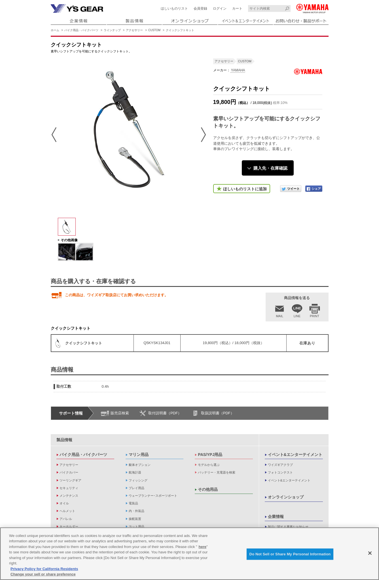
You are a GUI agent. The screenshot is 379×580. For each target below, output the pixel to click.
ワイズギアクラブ (280, 464)
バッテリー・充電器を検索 (216, 472)
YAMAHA (237, 70)
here (202, 547)
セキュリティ (69, 488)
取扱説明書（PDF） (217, 413)
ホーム (55, 30)
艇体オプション (140, 464)
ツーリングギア (70, 480)
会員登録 (200, 8)
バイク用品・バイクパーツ (81, 30)
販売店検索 (120, 413)
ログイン (219, 8)
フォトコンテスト (280, 472)
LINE (297, 316)
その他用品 (208, 489)
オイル (64, 503)
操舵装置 (135, 519)
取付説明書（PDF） (164, 413)
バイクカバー (69, 472)
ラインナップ (112, 30)
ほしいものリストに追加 (245, 189)
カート (237, 8)
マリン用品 (139, 454)
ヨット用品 (136, 526)
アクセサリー (134, 30)
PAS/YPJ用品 (210, 454)
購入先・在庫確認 (270, 168)
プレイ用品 (136, 488)
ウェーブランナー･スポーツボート (153, 495)
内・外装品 (136, 511)
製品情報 (64, 440)
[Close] (370, 553)
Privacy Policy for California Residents (44, 569)
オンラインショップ (286, 497)
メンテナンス (69, 495)
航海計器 (135, 472)
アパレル (66, 519)
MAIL (279, 316)
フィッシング (138, 480)
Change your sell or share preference (43, 574)
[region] (189, 553)
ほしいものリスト (174, 8)
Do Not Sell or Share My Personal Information (290, 554)
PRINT (314, 316)
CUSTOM (154, 30)
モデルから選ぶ (209, 464)
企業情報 (276, 516)
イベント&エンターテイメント (295, 454)
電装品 (133, 503)
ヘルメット (67, 511)
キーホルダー (69, 526)
